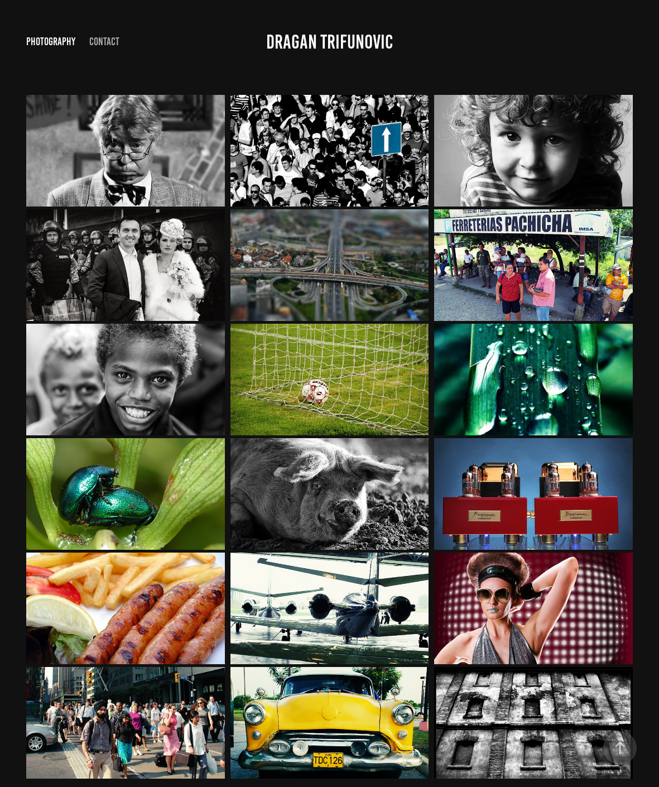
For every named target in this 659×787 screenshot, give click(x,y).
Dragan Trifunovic (329, 41)
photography (50, 41)
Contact (104, 41)
